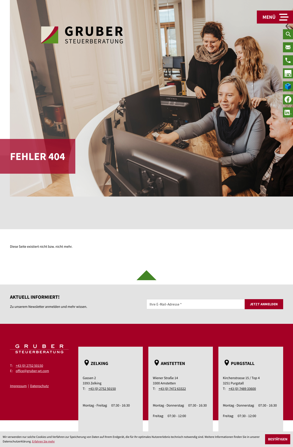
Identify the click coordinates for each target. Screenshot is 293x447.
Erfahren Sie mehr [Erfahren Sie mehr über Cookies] (43, 441)
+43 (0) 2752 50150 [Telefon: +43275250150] (29, 366)
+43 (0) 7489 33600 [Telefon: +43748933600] (242, 389)
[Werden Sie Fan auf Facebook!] (288, 99)
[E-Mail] (195, 304)
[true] (288, 73)
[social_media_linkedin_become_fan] (288, 112)
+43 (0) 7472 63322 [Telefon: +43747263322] (172, 389)
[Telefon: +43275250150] (288, 60)
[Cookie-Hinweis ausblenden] (277, 439)
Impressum (18, 386)
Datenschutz (39, 386)
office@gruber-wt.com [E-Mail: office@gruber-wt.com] (32, 371)
